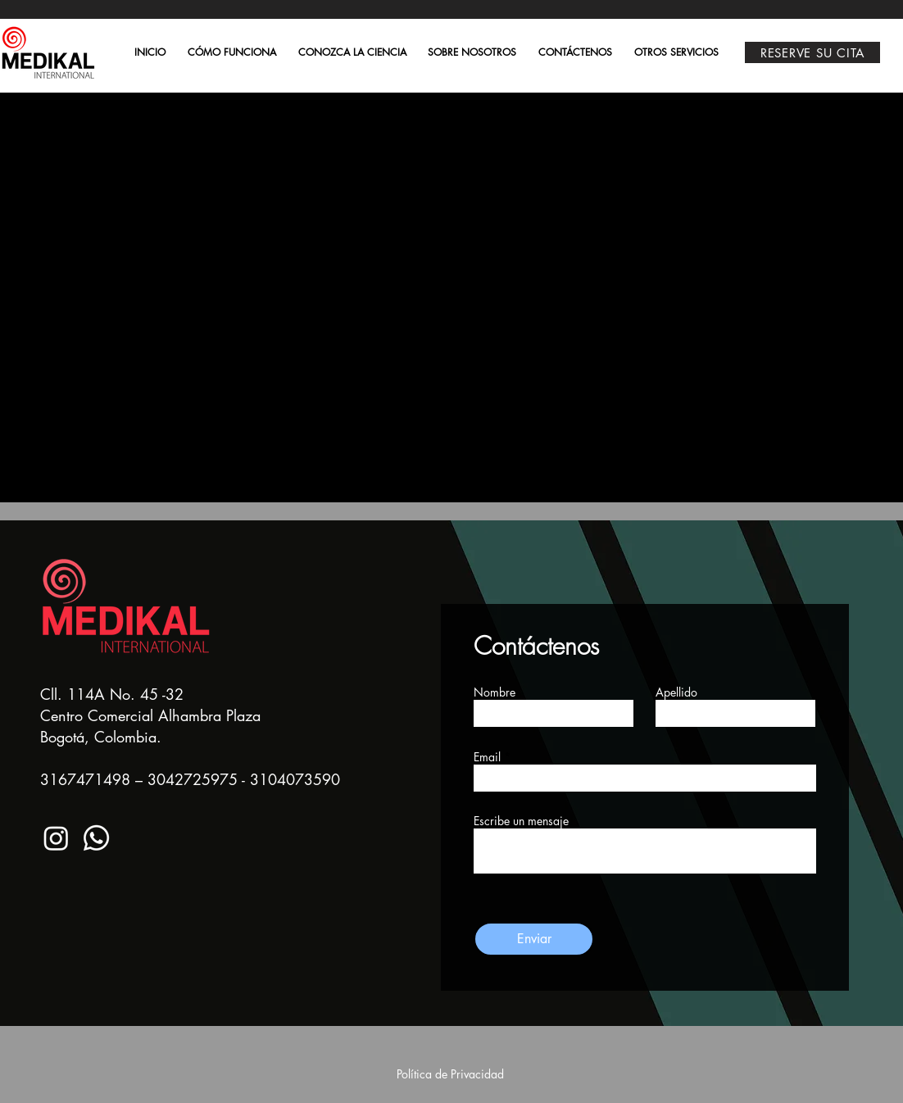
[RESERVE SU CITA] (812, 52)
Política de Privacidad (450, 1074)
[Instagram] (56, 838)
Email (487, 757)
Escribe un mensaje (521, 821)
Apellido (676, 692)
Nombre (494, 692)
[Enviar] (534, 939)
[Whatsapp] (96, 838)
